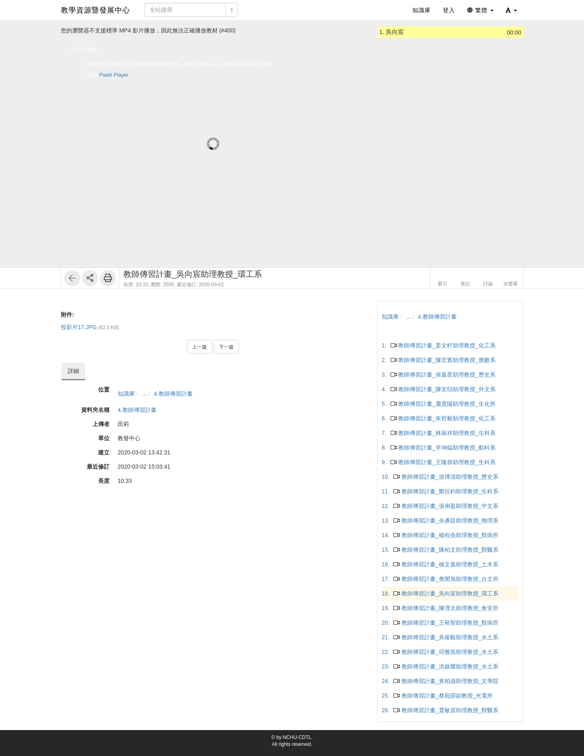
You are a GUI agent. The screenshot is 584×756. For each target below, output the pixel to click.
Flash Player (114, 75)
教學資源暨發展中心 (95, 10)
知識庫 (126, 393)
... (144, 393)
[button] (511, 10)
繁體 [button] (480, 10)
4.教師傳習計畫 (173, 393)
